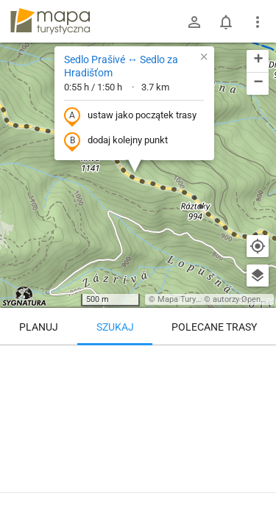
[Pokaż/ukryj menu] (257, 22)
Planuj (38, 327)
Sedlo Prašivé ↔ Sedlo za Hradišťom (121, 66)
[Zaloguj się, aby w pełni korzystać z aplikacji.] (257, 488)
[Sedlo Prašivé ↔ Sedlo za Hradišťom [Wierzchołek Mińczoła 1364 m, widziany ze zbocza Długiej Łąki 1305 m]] (138, 407)
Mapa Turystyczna (191, 299)
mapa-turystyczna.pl (50, 21)
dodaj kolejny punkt (116, 141)
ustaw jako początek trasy (130, 116)
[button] (204, 56)
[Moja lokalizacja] (258, 246)
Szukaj (115, 327)
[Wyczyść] (257, 361)
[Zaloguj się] (194, 22)
